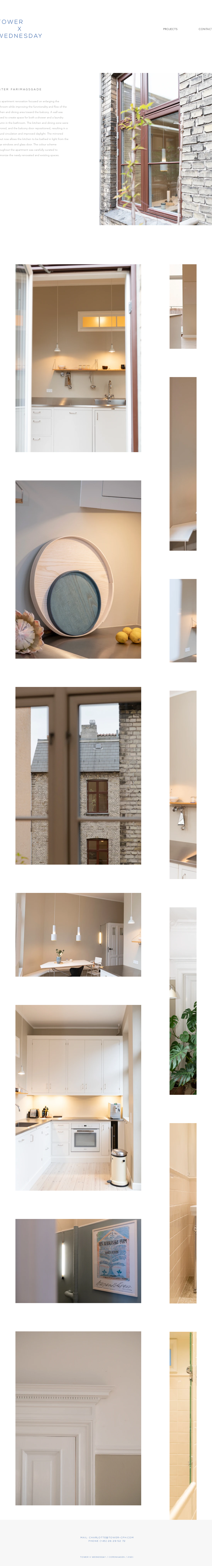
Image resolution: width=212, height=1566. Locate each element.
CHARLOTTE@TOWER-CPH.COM (111, 1538)
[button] (170, 29)
